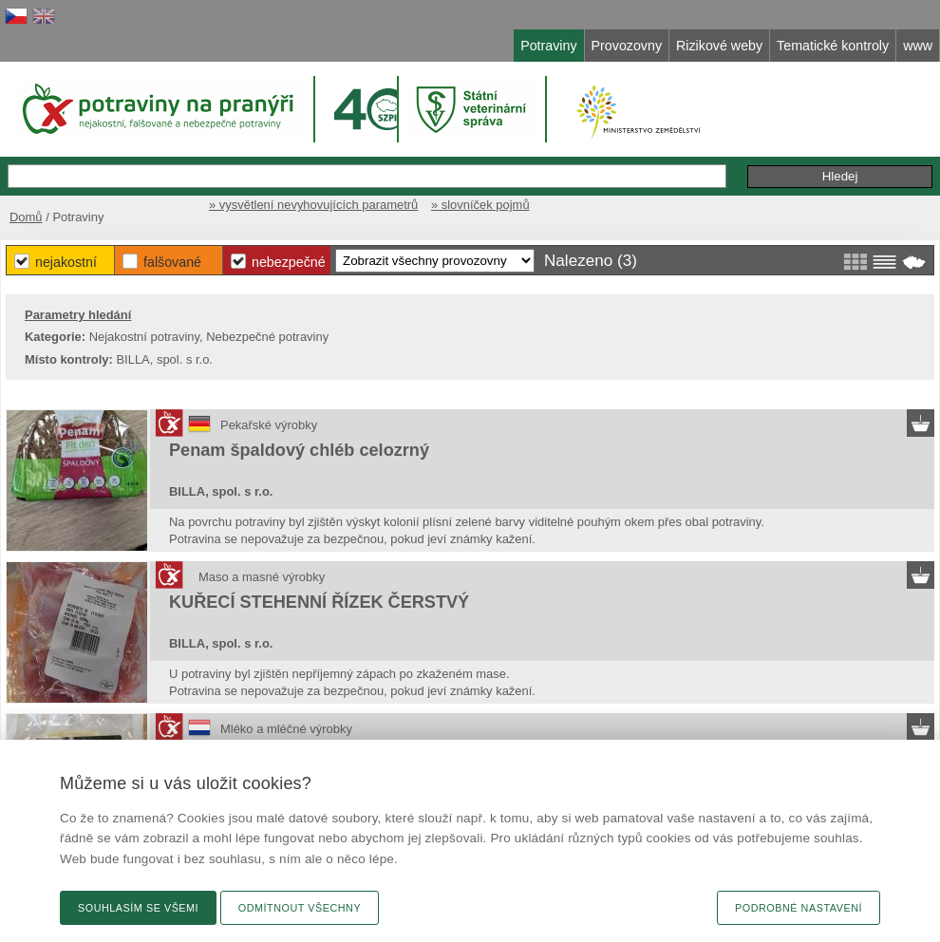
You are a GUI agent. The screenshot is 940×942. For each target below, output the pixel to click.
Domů (26, 217)
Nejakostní (66, 262)
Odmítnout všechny (299, 908)
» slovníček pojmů (480, 205)
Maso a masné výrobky (261, 577)
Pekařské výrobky (268, 425)
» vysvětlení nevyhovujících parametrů (313, 205)
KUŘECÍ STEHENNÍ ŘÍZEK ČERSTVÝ (319, 602)
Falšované (172, 262)
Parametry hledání (78, 315)
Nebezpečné (289, 262)
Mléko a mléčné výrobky (286, 729)
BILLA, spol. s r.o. (221, 491)
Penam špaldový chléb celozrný (299, 450)
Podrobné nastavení (798, 908)
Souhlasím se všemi (138, 908)
